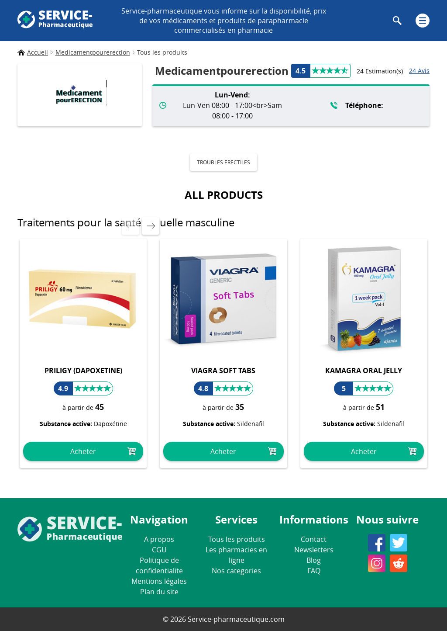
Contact (314, 539)
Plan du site (159, 591)
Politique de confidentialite (159, 565)
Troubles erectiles (223, 162)
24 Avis (419, 70)
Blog (313, 560)
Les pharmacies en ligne (236, 555)
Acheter (83, 451)
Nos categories (236, 571)
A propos (159, 539)
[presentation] (130, 226)
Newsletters (314, 550)
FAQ (313, 571)
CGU (159, 550)
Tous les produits (236, 539)
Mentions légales (159, 581)
